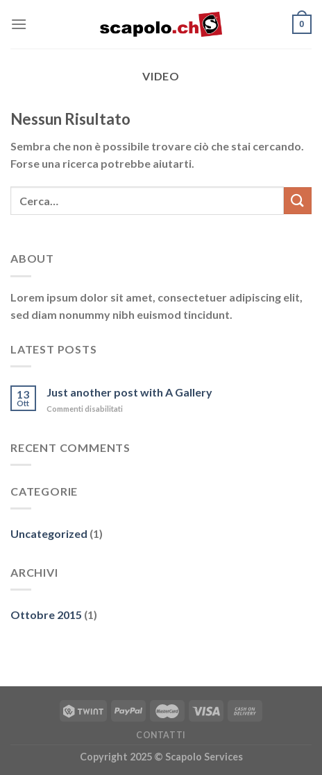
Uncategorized (48, 533)
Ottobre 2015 (46, 614)
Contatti (161, 735)
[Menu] (18, 24)
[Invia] (298, 200)
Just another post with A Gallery (129, 392)
